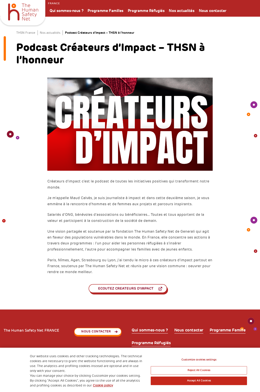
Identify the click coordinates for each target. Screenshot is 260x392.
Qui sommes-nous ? (66, 10)
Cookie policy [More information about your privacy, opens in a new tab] (103, 385)
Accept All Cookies (199, 380)
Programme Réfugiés (146, 10)
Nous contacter (212, 10)
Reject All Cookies (198, 370)
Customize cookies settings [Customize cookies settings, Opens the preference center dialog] (198, 359)
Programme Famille (228, 330)
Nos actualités (181, 10)
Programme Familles (105, 10)
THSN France (25, 33)
